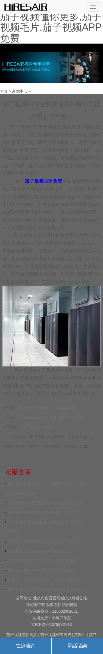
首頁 (4, 91)
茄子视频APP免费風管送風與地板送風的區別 (46, 590)
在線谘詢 (25, 645)
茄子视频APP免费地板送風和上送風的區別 (44, 503)
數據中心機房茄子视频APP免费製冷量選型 (44, 580)
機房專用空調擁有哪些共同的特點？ (48, 408)
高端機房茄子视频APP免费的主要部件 (40, 551)
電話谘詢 (77, 645)
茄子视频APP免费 (38, 427)
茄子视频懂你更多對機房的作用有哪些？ (52, 417)
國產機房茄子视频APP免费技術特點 (38, 512)
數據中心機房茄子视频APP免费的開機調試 (44, 541)
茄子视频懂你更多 (21, 634)
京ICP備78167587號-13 (51, 624)
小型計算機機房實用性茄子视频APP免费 (42, 561)
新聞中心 (19, 91)
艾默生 (80, 634)
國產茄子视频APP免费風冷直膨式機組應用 (44, 570)
